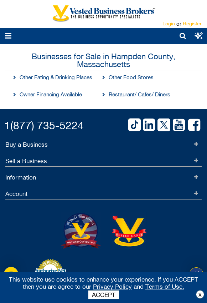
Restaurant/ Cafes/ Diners (139, 94)
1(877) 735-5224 (44, 125)
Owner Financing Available (51, 94)
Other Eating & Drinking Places (56, 77)
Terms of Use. (164, 286)
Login (168, 23)
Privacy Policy (112, 286)
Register (192, 23)
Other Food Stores (131, 77)
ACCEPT (103, 294)
